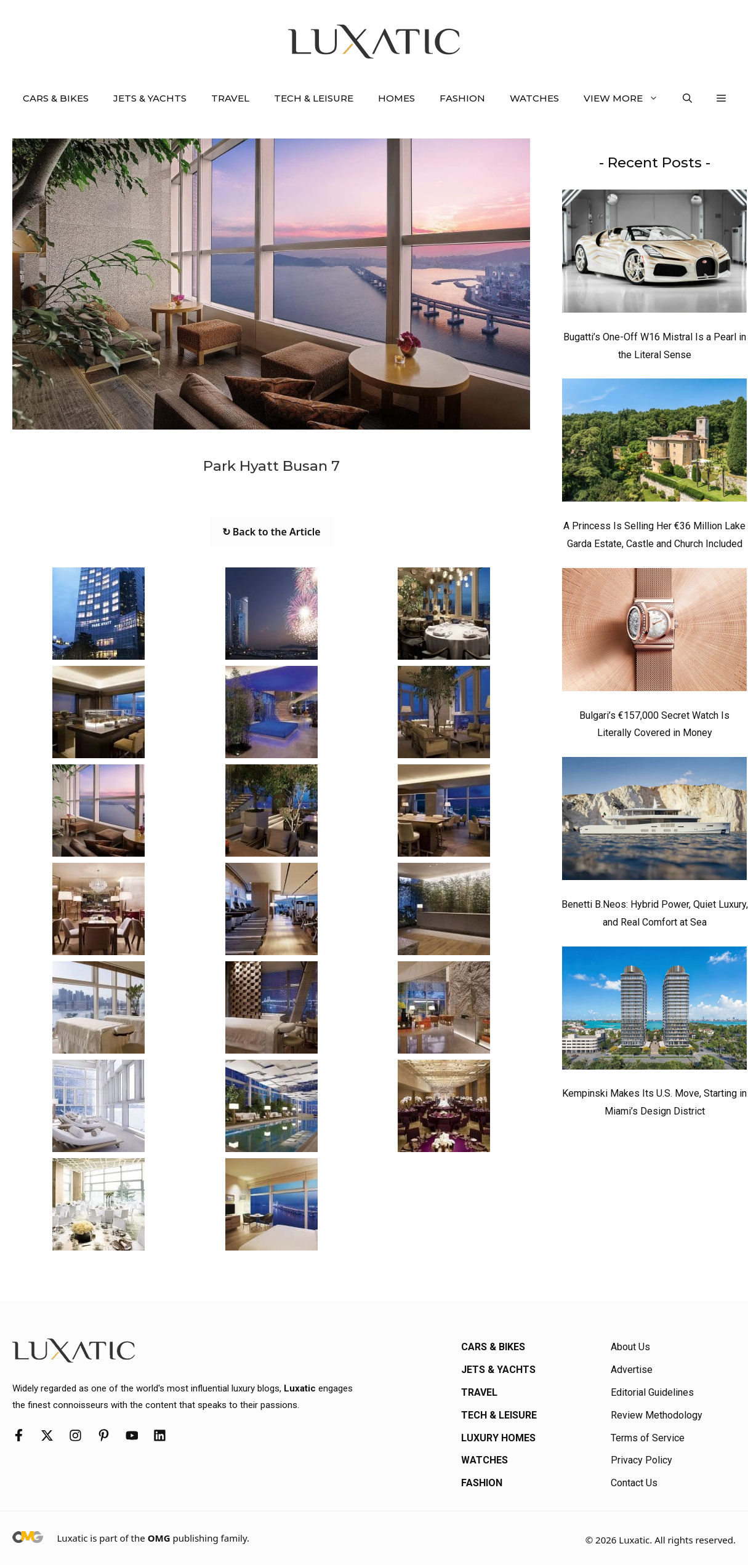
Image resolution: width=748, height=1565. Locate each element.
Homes (396, 98)
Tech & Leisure (313, 98)
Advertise (632, 1369)
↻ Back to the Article (271, 531)
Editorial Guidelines (652, 1392)
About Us (630, 1347)
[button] (687, 98)
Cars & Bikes (56, 98)
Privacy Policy (641, 1460)
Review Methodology (656, 1415)
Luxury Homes (498, 1438)
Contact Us (634, 1483)
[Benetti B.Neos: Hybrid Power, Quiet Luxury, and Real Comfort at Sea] (654, 821)
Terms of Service (648, 1438)
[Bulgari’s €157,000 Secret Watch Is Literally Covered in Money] (654, 632)
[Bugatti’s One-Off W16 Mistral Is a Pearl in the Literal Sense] (654, 254)
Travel (230, 98)
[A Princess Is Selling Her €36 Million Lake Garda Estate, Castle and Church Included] (654, 443)
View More (627, 98)
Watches (534, 98)
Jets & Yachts (150, 98)
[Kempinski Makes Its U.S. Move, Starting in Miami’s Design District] (654, 1011)
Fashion (462, 98)
